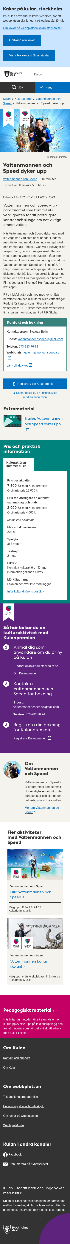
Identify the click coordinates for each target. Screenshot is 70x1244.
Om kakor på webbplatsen (20, 1115)
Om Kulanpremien (25, 673)
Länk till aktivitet (17, 365)
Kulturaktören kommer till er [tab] (16, 464)
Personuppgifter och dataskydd (23, 1106)
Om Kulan (9, 1067)
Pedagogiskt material (29, 1010)
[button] (52, 87)
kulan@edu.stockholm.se (41, 666)
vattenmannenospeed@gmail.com (40, 339)
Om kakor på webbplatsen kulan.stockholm (32, 28)
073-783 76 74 (28, 346)
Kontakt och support (16, 1058)
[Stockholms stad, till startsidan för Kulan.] (35, 74)
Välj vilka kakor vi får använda (29, 55)
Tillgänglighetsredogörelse (20, 1096)
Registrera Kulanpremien (29, 738)
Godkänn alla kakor (22, 40)
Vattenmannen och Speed (20, 179)
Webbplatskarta (13, 1125)
